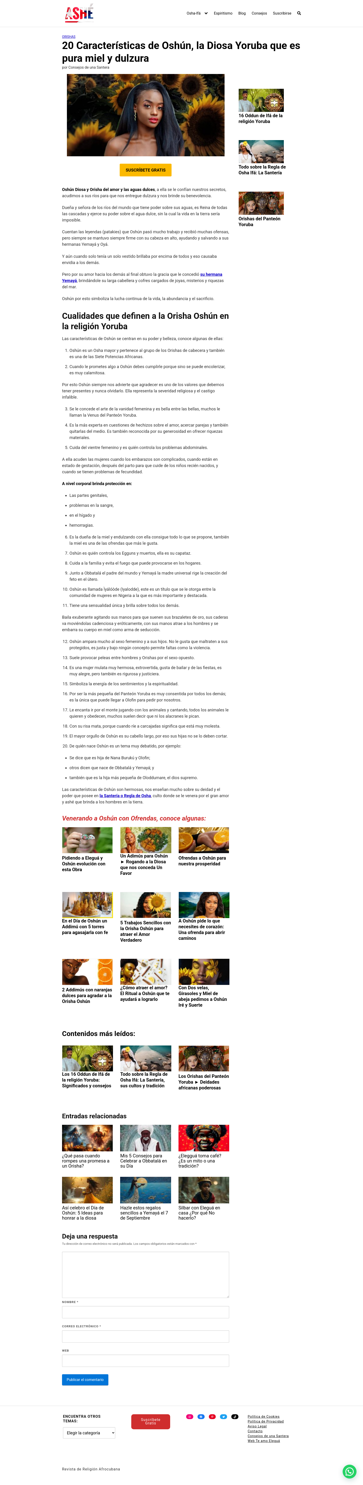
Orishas (68, 37)
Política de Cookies (264, 1416)
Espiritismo (223, 13)
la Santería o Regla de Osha (125, 795)
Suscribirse (282, 13)
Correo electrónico (81, 1326)
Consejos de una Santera (268, 1436)
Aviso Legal (257, 1426)
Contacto (255, 1431)
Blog (242, 13)
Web (65, 1350)
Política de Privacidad (266, 1421)
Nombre (70, 1302)
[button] (350, 1472)
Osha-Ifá (194, 13)
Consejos (259, 13)
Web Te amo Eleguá (264, 1441)
